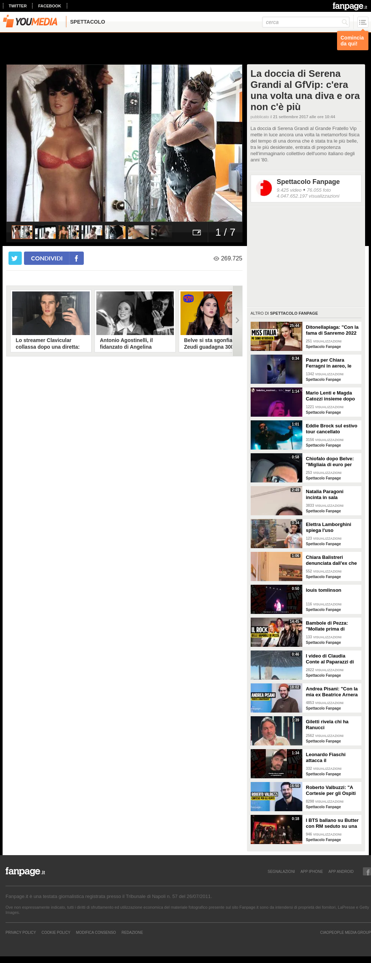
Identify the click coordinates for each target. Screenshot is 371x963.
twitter (18, 6)
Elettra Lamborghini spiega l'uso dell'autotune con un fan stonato (329, 527)
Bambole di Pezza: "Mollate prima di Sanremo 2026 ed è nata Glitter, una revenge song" (328, 626)
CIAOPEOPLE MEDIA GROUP (345, 932)
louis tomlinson (323, 590)
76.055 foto (319, 190)
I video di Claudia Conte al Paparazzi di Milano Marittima (330, 659)
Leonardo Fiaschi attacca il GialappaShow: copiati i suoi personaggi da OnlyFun (331, 758)
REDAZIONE (132, 932)
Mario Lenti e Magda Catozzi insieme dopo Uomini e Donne (330, 396)
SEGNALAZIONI (281, 871)
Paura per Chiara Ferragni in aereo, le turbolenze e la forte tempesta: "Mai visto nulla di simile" (329, 363)
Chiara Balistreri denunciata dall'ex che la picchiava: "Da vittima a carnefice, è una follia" (331, 560)
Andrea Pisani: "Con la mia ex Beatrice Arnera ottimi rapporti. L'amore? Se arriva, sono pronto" (332, 692)
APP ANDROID (341, 871)
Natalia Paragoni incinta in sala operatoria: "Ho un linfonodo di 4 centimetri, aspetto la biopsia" (330, 495)
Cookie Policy (55, 932)
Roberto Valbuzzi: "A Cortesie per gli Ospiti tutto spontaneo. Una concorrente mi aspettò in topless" (332, 790)
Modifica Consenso (96, 932)
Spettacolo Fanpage (308, 181)
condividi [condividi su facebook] (47, 258)
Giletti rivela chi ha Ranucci (327, 724)
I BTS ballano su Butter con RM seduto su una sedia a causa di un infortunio (332, 823)
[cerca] (306, 22)
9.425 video (289, 190)
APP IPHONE (311, 871)
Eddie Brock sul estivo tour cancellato (331, 428)
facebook (49, 6)
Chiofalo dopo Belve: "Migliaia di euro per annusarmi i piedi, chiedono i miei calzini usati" (331, 462)
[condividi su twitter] (15, 258)
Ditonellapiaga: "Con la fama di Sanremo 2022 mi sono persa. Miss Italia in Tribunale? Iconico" (332, 330)
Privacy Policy (21, 932)
